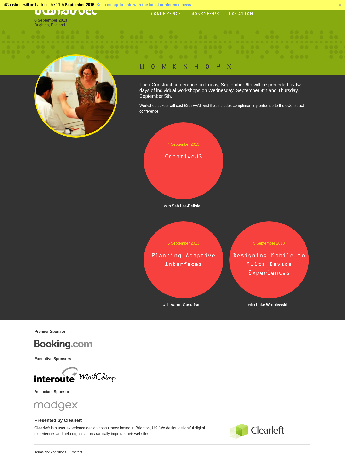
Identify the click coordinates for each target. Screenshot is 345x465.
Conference (166, 13)
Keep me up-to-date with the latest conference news (144, 5)
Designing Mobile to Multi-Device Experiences (269, 264)
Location (241, 13)
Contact (76, 452)
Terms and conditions (50, 452)
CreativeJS (183, 157)
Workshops (205, 13)
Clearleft (42, 428)
